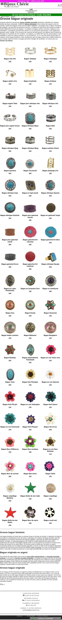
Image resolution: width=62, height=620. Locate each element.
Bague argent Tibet (10, 103)
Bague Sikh (50, 126)
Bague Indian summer (9, 335)
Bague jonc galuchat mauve (30, 216)
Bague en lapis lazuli (30, 193)
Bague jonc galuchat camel (10, 241)
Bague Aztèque (50, 81)
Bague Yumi (10, 382)
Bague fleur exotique (30, 449)
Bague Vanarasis (50, 313)
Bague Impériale (30, 81)
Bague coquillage (50, 496)
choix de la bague (18, 541)
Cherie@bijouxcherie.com (31, 610)
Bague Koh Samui (50, 404)
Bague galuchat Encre (9, 264)
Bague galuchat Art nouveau (30, 241)
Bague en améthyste (50, 288)
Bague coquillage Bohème (10, 497)
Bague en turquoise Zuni (30, 288)
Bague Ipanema (10, 170)
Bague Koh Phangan (30, 382)
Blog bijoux (19, 616)
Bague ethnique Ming (30, 148)
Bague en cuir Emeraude (9, 427)
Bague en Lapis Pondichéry (10, 289)
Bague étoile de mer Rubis (10, 521)
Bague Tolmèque (50, 59)
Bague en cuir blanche (50, 382)
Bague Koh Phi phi (10, 404)
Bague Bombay (10, 358)
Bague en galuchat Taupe (50, 215)
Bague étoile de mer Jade (30, 496)
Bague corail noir (50, 520)
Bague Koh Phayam (30, 427)
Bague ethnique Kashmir (9, 215)
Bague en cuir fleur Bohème (50, 450)
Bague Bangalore (50, 335)
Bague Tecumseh (30, 170)
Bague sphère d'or (10, 81)
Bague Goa (10, 313)
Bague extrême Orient (50, 148)
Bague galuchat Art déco (50, 240)
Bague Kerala (30, 313)
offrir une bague (36, 547)
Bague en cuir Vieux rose (50, 358)
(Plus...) (2, 584)
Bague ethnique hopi (10, 193)
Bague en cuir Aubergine (30, 404)
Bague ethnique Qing (10, 148)
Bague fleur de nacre (30, 520)
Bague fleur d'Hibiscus (10, 449)
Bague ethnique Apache (50, 193)
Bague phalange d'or (50, 170)
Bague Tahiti (50, 473)
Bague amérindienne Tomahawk (30, 359)
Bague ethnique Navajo (50, 264)
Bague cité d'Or (10, 59)
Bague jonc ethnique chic (30, 103)
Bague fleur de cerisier (10, 473)
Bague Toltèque (30, 59)
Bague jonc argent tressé (10, 126)
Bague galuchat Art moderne (30, 265)
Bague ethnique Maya (30, 126)
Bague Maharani (30, 335)
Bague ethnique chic (50, 103)
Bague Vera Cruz (50, 427)
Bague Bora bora (30, 473)
